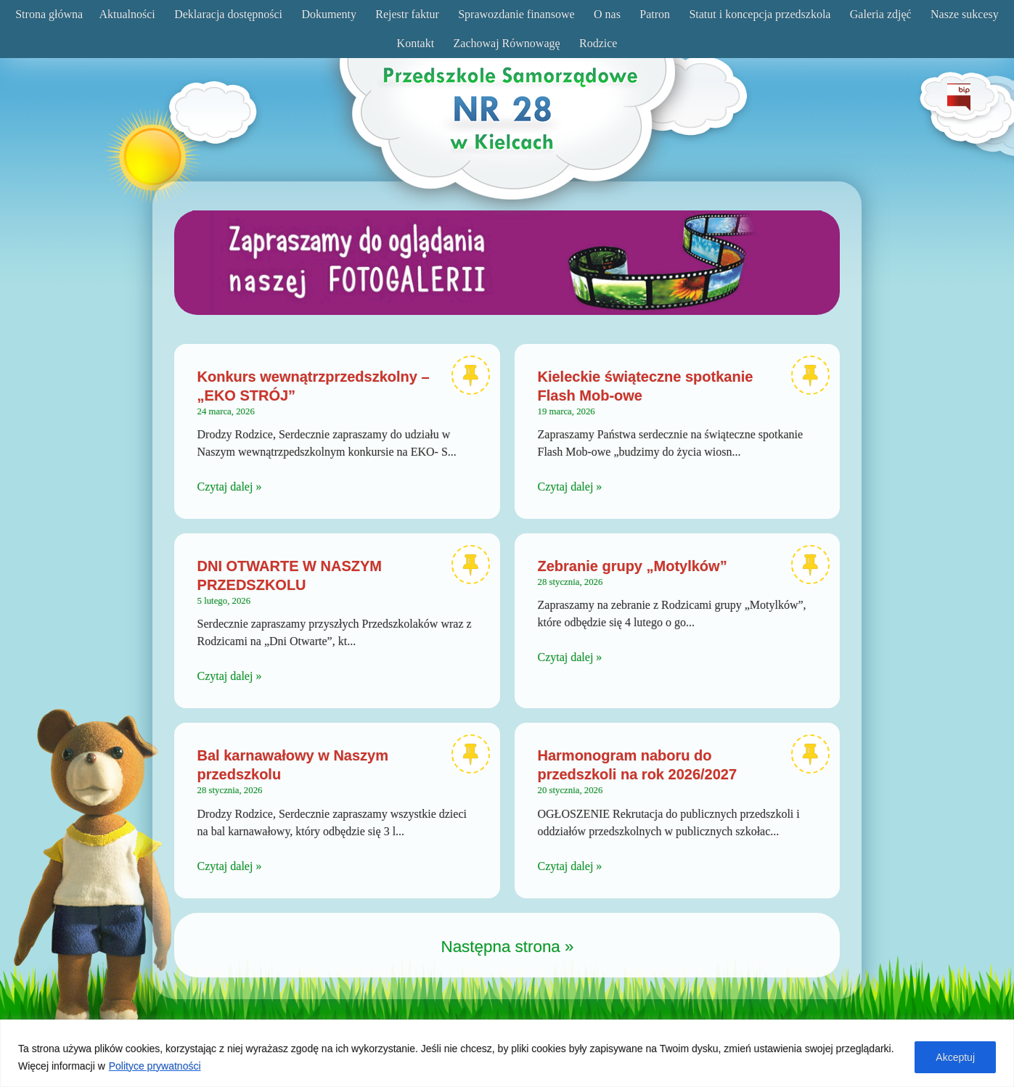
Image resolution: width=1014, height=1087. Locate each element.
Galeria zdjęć (881, 14)
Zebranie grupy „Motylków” (632, 566)
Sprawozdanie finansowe (516, 14)
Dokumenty (328, 14)
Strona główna (49, 14)
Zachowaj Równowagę (507, 43)
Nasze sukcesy (965, 14)
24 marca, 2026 (226, 411)
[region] (507, 1053)
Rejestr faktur (407, 14)
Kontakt (416, 43)
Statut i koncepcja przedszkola (759, 14)
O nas (607, 14)
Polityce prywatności (155, 1066)
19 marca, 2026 (566, 411)
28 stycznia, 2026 (570, 582)
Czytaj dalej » (229, 486)
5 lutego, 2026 (224, 601)
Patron (654, 14)
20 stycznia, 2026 (570, 790)
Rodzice (598, 43)
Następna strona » (507, 947)
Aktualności (127, 14)
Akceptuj (955, 1057)
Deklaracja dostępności (228, 14)
